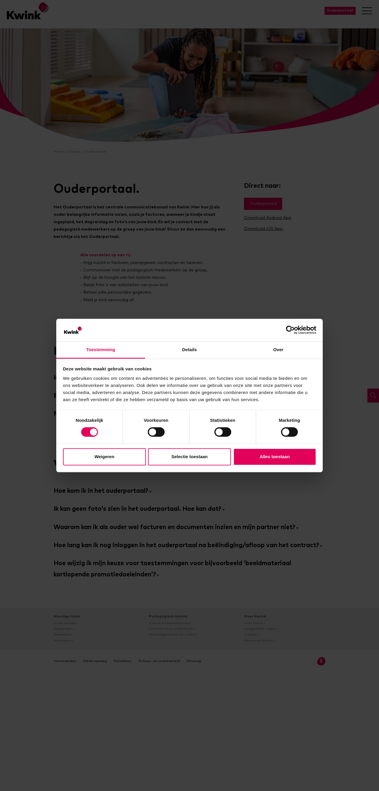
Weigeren (104, 456)
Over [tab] (278, 349)
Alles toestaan (275, 456)
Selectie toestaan (189, 456)
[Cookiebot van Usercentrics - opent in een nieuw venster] (290, 330)
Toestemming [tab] (100, 349)
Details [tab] (189, 349)
